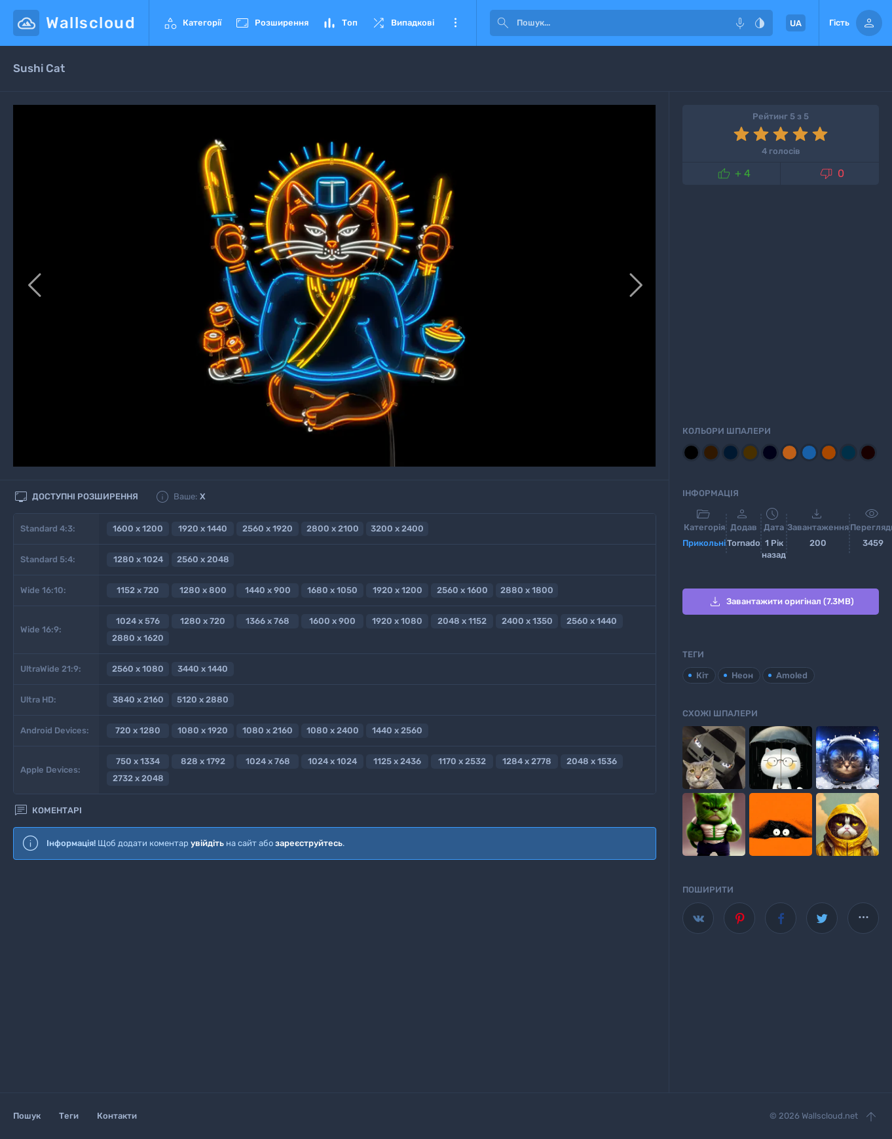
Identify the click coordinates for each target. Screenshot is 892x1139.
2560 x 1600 (462, 590)
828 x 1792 (203, 761)
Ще (455, 23)
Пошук (27, 1116)
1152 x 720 (138, 590)
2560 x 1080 (138, 669)
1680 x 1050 (332, 590)
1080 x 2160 (267, 730)
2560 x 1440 (592, 621)
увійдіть (207, 843)
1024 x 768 (268, 761)
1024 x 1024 (332, 761)
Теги (69, 1116)
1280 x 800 (203, 590)
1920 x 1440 (202, 528)
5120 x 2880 (203, 700)
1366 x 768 (267, 621)
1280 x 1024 (138, 559)
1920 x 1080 (397, 621)
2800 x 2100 (333, 528)
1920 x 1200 (397, 590)
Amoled (792, 675)
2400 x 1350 (527, 621)
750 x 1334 (138, 761)
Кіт (702, 675)
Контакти (117, 1116)
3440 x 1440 (202, 669)
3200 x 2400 (397, 528)
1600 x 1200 (138, 528)
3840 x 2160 (138, 700)
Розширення (271, 23)
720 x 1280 (137, 730)
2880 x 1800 (526, 590)
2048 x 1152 (462, 621)
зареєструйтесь (309, 843)
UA (796, 23)
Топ (340, 23)
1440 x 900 (268, 590)
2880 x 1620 (138, 638)
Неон (742, 675)
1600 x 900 (332, 621)
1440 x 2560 (397, 730)
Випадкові (402, 23)
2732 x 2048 (138, 778)
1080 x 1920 (202, 730)
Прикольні (704, 543)
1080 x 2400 (333, 730)
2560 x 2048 (203, 559)
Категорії (191, 23)
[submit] (503, 23)
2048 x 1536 (592, 761)
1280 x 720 (202, 621)
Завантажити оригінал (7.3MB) (780, 601)
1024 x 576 (138, 621)
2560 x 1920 (267, 528)
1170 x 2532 (462, 761)
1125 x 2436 (397, 761)
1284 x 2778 (526, 761)
